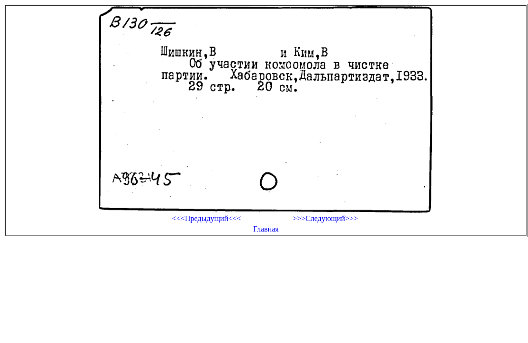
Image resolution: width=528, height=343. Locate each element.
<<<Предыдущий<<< (206, 218)
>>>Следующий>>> (325, 218)
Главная (266, 229)
